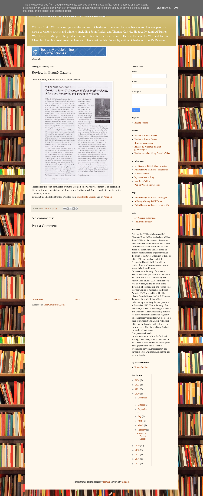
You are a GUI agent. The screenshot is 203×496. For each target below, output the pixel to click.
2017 (137, 454)
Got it (177, 7)
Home (77, 299)
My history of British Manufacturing (150, 166)
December (142, 398)
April (140, 421)
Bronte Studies (141, 367)
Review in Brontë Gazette (141, 436)
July (140, 416)
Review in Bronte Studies (145, 135)
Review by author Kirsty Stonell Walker (152, 153)
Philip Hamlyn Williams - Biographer (151, 170)
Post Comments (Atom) (54, 305)
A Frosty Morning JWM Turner (148, 201)
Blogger (125, 482)
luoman (106, 482)
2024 (137, 380)
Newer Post (38, 299)
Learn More (163, 7)
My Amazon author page (145, 218)
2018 (137, 450)
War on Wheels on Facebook (147, 185)
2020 (137, 394)
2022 (137, 385)
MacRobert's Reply (143, 181)
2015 (137, 463)
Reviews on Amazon (143, 143)
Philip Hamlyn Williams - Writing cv (150, 197)
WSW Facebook (141, 173)
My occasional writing (144, 177)
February (142, 430)
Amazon (108, 196)
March (141, 425)
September (142, 409)
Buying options (141, 123)
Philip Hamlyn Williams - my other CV (152, 205)
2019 (137, 445)
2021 (137, 389)
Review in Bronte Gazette (145, 139)
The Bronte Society (86, 196)
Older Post (116, 299)
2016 (137, 459)
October (141, 405)
